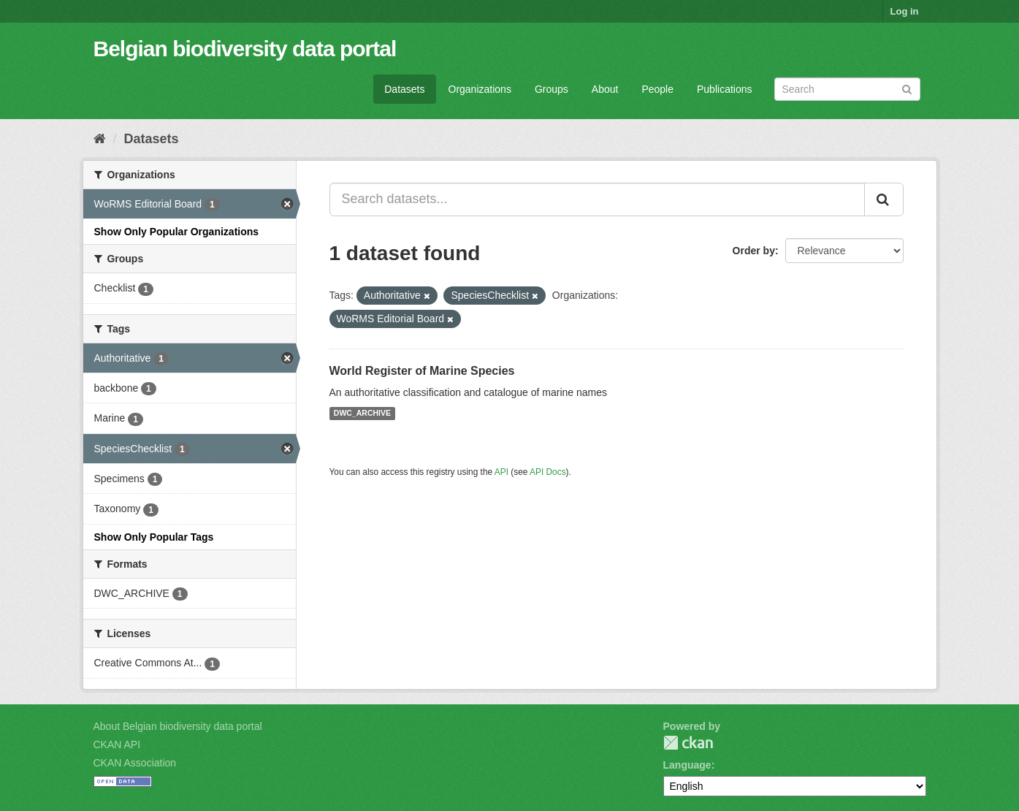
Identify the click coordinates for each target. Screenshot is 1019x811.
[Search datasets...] (597, 199)
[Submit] (907, 88)
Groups (551, 89)
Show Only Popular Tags (154, 537)
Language (687, 765)
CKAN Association (135, 763)
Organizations (480, 89)
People (657, 89)
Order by (754, 250)
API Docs (548, 472)
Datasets (404, 89)
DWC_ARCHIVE (362, 413)
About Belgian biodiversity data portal (177, 726)
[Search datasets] (847, 89)
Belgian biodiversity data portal (245, 49)
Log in (904, 11)
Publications (724, 89)
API (501, 472)
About (605, 89)
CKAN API (117, 744)
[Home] (99, 139)
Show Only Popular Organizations (176, 231)
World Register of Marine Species (422, 371)
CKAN (688, 742)
